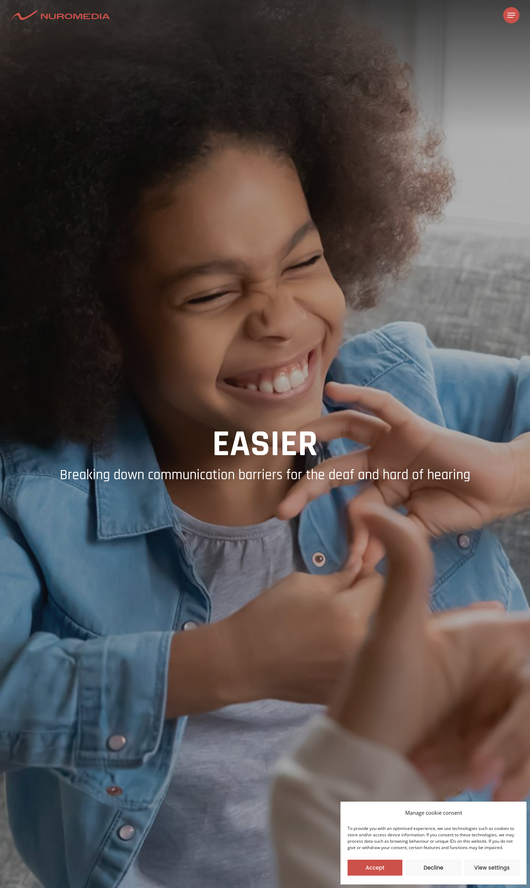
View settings (491, 867)
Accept (375, 867)
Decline (433, 867)
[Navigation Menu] (511, 15)
